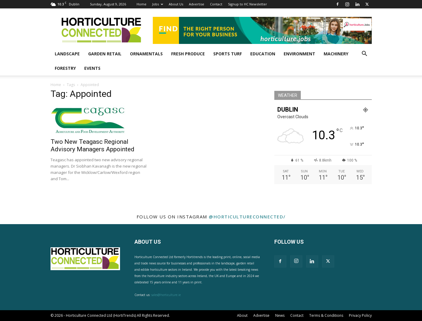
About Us (176, 4)
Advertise (196, 4)
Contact (216, 4)
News (280, 315)
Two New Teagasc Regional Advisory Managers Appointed (92, 145)
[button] (364, 54)
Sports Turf (227, 54)
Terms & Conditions (326, 315)
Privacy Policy (360, 315)
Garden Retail (105, 54)
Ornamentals (146, 54)
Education (262, 54)
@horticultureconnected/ (247, 217)
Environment (299, 54)
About (242, 315)
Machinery (336, 54)
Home (141, 4)
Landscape (67, 54)
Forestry (65, 68)
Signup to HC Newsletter (247, 4)
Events (92, 68)
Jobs (157, 4)
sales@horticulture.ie (166, 295)
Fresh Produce (188, 54)
